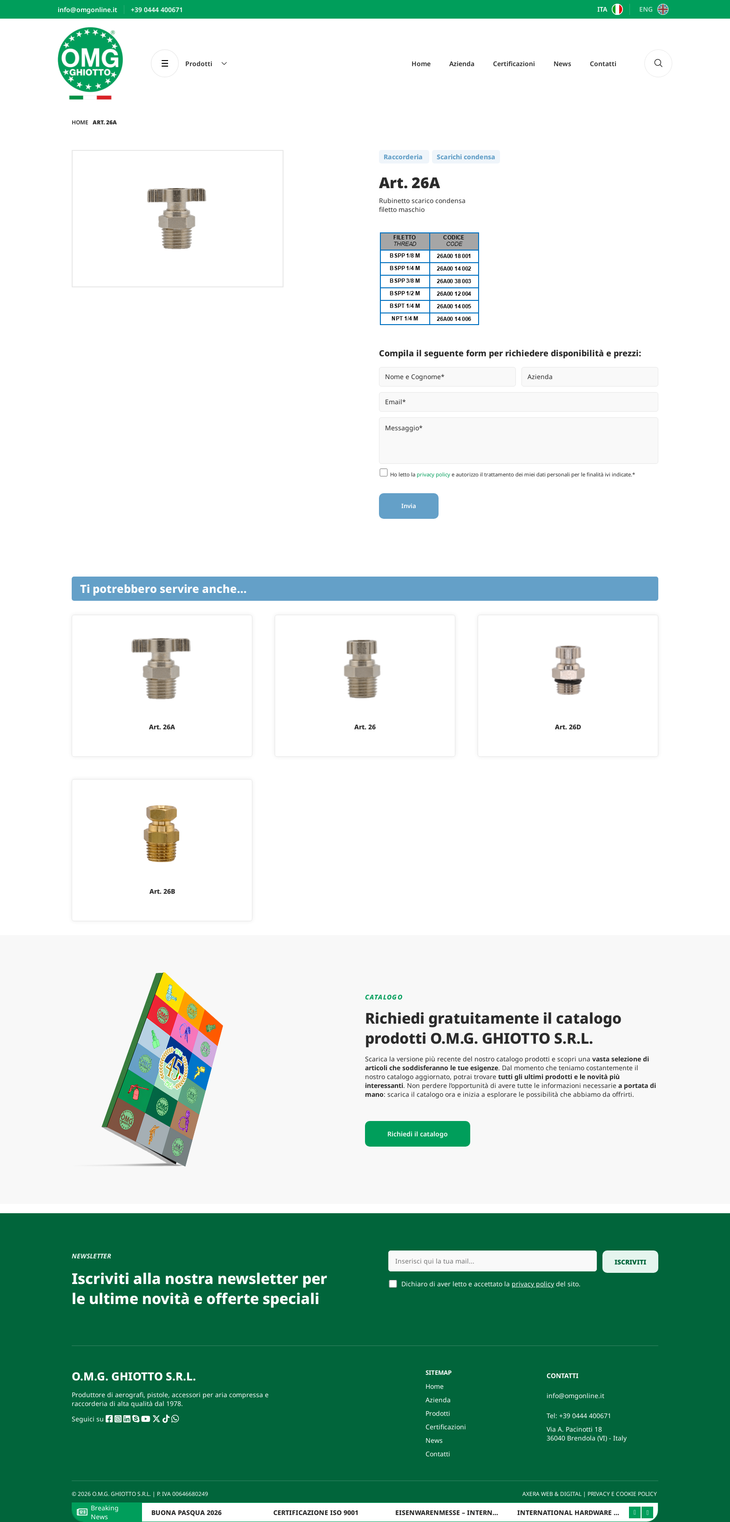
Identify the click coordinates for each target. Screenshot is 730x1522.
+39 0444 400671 (585, 1415)
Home (421, 63)
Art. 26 (365, 726)
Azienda (461, 63)
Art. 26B (162, 891)
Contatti (603, 63)
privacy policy (433, 474)
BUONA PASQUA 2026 (186, 1512)
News (562, 63)
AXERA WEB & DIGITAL (551, 1494)
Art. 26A (162, 726)
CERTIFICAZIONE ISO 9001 (315, 1512)
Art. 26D (568, 726)
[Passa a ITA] (609, 9)
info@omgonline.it (575, 1395)
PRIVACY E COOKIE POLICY (623, 1494)
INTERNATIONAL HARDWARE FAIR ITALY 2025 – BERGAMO (611, 1512)
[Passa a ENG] (652, 9)
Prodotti (438, 1413)
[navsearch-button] (658, 63)
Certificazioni (514, 63)
